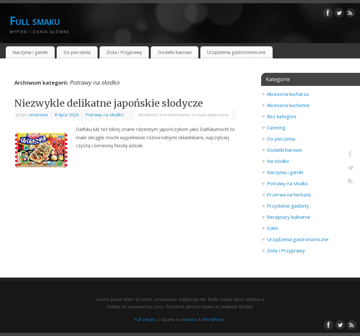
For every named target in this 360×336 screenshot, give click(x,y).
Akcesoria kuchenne (288, 105)
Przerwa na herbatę (289, 194)
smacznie (38, 115)
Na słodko (278, 161)
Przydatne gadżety (288, 205)
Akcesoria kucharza (287, 94)
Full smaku (35, 20)
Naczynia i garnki (30, 52)
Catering (276, 127)
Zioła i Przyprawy (124, 52)
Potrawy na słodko (105, 115)
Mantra (190, 319)
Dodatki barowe (175, 52)
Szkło (272, 228)
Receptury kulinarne (288, 217)
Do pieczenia (77, 52)
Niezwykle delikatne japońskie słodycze (108, 103)
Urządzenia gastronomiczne (236, 52)
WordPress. (214, 319)
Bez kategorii (281, 116)
